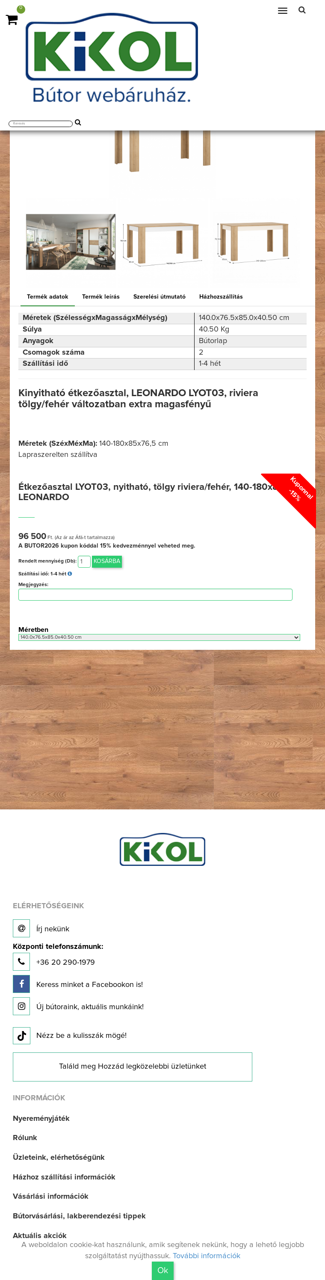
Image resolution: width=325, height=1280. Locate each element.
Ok (162, 1270)
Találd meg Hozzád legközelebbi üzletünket (132, 1066)
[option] (71, 243)
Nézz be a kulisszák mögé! (70, 1036)
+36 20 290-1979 (58, 957)
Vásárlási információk (51, 1196)
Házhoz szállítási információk (64, 1177)
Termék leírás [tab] (101, 297)
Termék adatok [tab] (47, 297)
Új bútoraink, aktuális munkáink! (78, 1006)
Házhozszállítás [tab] (221, 297)
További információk (206, 1256)
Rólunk (25, 1138)
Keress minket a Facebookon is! (78, 984)
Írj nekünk (41, 928)
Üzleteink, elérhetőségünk (59, 1157)
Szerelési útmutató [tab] (159, 297)
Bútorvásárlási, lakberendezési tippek (79, 1216)
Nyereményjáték (41, 1119)
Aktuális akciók (40, 1236)
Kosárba (107, 561)
